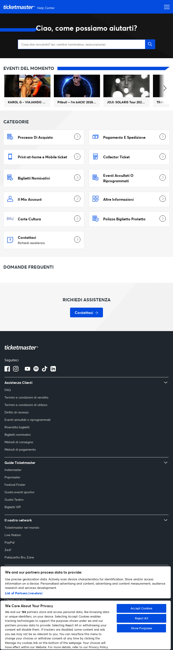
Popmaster (12, 488)
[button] (150, 55)
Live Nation (13, 546)
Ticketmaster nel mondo (22, 538)
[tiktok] (44, 381)
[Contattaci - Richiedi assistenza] (86, 323)
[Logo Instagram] (15, 381)
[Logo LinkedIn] (53, 381)
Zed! (8, 560)
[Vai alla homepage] (29, 6)
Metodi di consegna (19, 453)
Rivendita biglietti (17, 438)
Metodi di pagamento (20, 460)
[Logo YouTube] (27, 381)
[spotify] (36, 381)
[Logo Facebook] (7, 381)
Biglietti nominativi (18, 445)
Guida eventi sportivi (19, 503)
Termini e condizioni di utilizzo (26, 415)
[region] (85, 608)
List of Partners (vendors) (23, 593)
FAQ (8, 401)
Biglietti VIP (13, 518)
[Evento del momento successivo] (164, 99)
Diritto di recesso (17, 423)
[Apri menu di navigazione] (166, 7)
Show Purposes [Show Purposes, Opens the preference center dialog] (141, 628)
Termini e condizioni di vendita (26, 408)
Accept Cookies (142, 608)
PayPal (9, 553)
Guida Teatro (14, 510)
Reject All (141, 618)
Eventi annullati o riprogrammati (27, 430)
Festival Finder (15, 495)
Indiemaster (13, 480)
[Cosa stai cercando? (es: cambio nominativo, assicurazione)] (86, 55)
